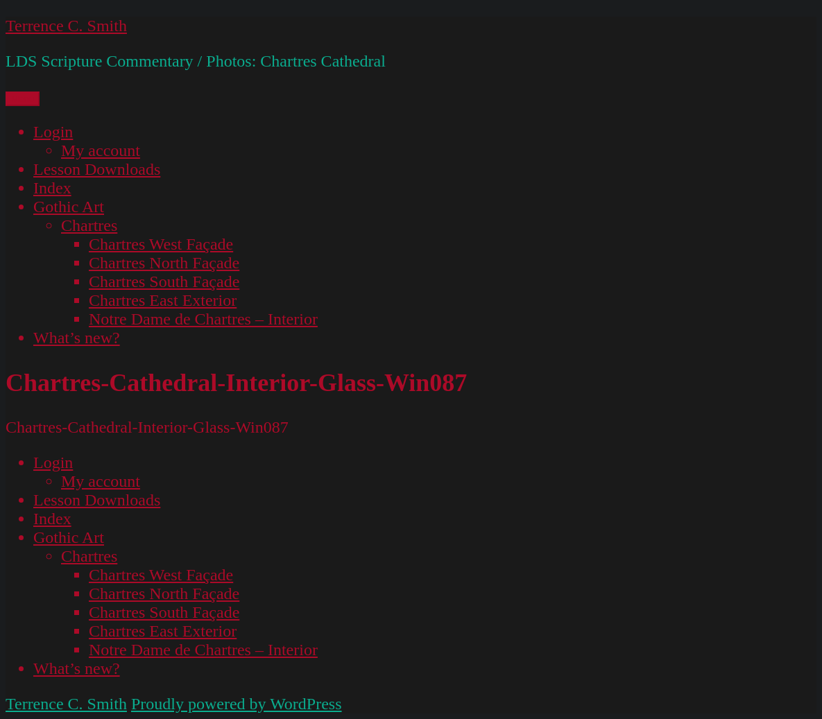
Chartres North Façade (164, 263)
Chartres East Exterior (163, 300)
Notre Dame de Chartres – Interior (203, 319)
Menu (22, 99)
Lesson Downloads (96, 169)
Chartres (89, 225)
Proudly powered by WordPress (236, 704)
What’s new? (76, 338)
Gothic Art (68, 207)
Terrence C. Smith (66, 26)
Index (52, 188)
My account (100, 150)
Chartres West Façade (161, 244)
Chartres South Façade (164, 281)
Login (53, 132)
